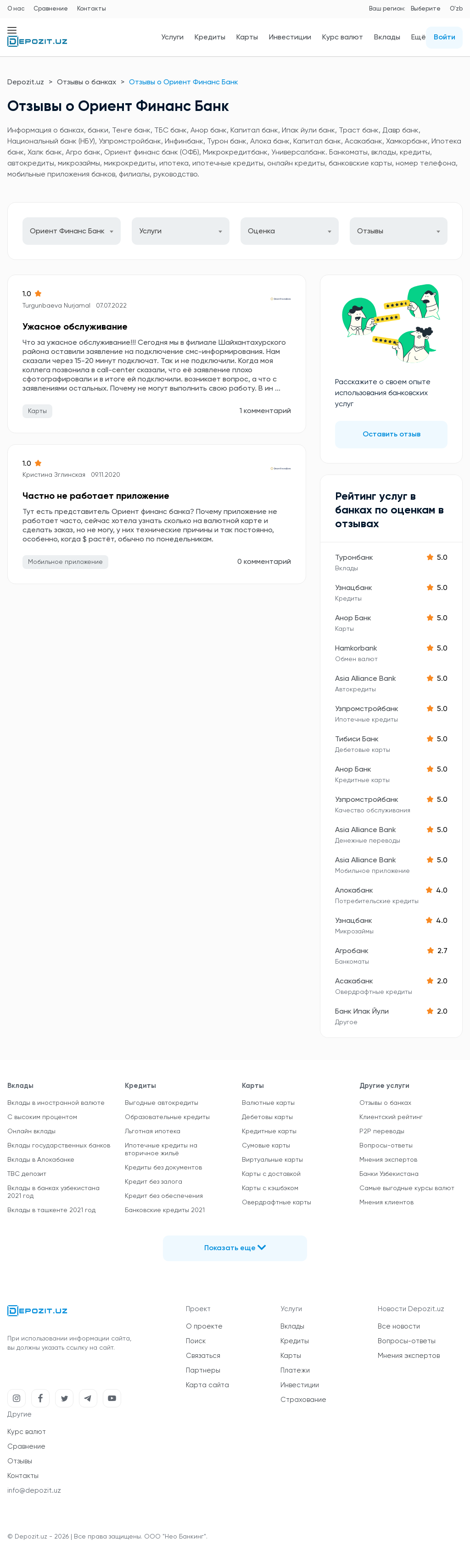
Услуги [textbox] (150, 231)
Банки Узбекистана (389, 1174)
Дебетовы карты (267, 1117)
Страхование (303, 1399)
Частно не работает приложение (95, 496)
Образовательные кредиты (167, 1117)
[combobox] (71, 231)
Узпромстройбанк (366, 709)
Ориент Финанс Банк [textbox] (67, 231)
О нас (15, 9)
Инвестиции (290, 37)
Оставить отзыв (391, 434)
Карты (247, 37)
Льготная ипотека (152, 1131)
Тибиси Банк (357, 739)
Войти (444, 37)
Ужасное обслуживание (75, 327)
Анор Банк (353, 618)
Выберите (426, 9)
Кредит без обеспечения (164, 1196)
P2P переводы (381, 1131)
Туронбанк (354, 558)
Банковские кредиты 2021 (165, 1210)
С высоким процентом (42, 1117)
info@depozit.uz (34, 1490)
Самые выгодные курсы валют (406, 1188)
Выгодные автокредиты (161, 1103)
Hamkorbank (356, 648)
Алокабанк (354, 890)
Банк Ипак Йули (362, 1011)
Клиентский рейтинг (391, 1117)
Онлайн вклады (31, 1131)
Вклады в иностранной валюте (56, 1103)
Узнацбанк (353, 588)
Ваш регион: (387, 9)
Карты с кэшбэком (270, 1188)
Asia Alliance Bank (365, 679)
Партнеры (203, 1370)
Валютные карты (268, 1103)
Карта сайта (207, 1385)
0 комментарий (264, 562)
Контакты (91, 9)
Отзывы (19, 1461)
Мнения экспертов (388, 1160)
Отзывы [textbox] (370, 231)
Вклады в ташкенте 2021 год (51, 1210)
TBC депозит (26, 1174)
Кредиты (210, 37)
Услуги (172, 37)
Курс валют (342, 37)
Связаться (203, 1355)
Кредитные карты (269, 1131)
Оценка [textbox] (261, 231)
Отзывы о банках (86, 82)
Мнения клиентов (386, 1202)
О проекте (204, 1326)
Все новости (399, 1326)
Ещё (418, 37)
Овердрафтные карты (276, 1202)
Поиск (196, 1341)
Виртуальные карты (272, 1160)
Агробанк (352, 951)
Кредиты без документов (163, 1167)
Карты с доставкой (271, 1174)
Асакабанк (354, 981)
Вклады (387, 37)
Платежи (295, 1370)
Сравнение (51, 9)
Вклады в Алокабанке (40, 1160)
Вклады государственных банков (58, 1145)
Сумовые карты (266, 1145)
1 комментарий (265, 411)
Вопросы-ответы (386, 1145)
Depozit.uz (25, 82)
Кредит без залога (153, 1182)
